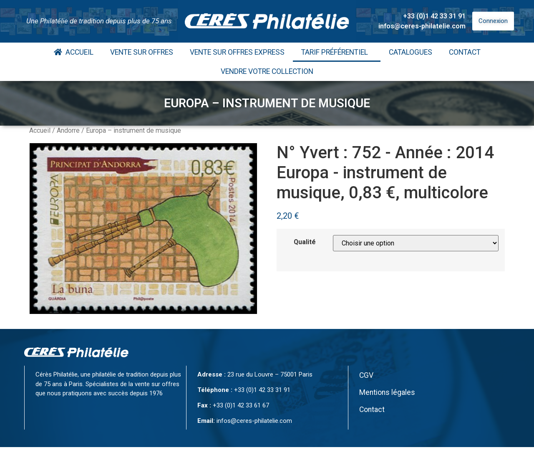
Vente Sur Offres (141, 52)
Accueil (73, 52)
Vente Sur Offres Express (237, 52)
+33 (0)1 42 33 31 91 (434, 16)
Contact (465, 52)
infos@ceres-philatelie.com (422, 26)
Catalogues (410, 52)
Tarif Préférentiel (336, 52)
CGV (366, 375)
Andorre (68, 130)
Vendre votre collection (267, 71)
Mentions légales (387, 392)
